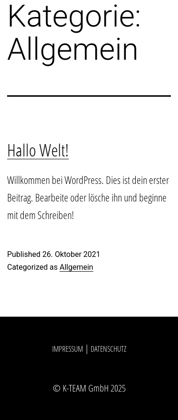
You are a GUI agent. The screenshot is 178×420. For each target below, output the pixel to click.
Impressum (67, 349)
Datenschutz (108, 349)
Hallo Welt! (38, 150)
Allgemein (76, 267)
